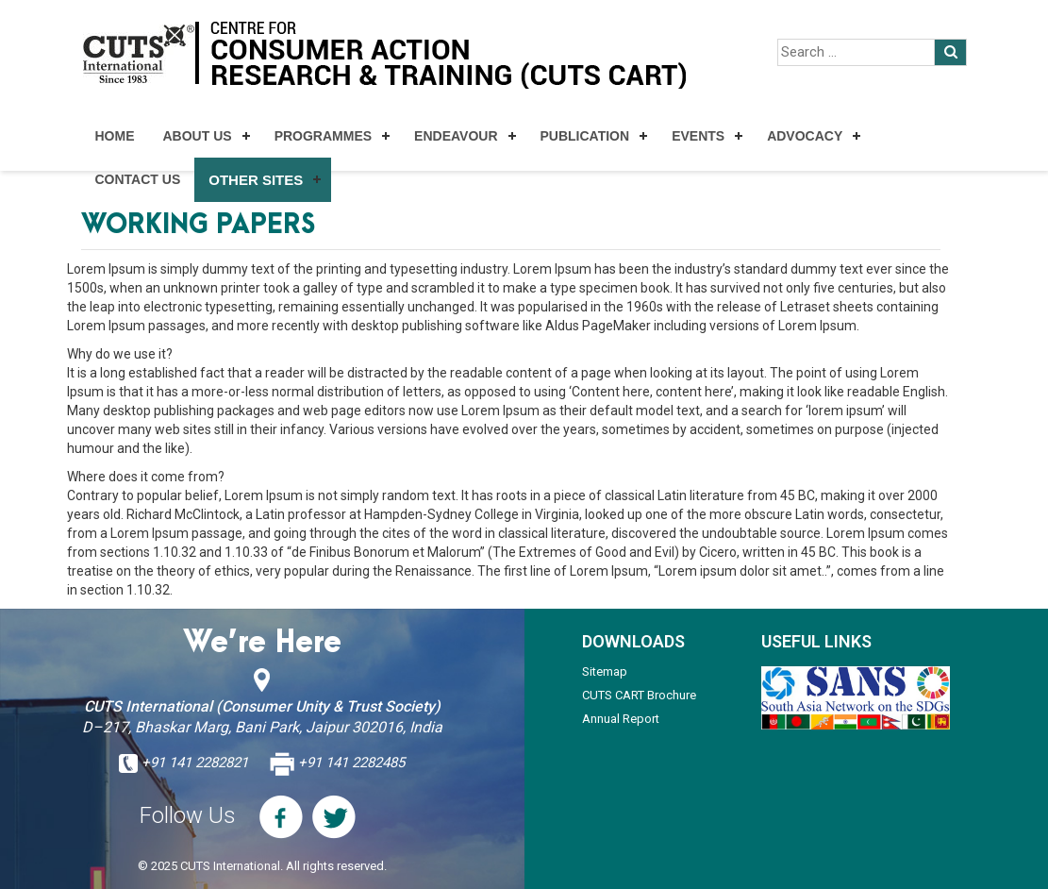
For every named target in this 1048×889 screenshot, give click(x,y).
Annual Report (620, 719)
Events (698, 135)
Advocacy (804, 135)
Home (115, 135)
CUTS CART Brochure (639, 695)
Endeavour (455, 135)
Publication (585, 135)
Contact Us (138, 179)
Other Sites (255, 180)
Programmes (323, 135)
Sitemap (604, 671)
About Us (197, 135)
